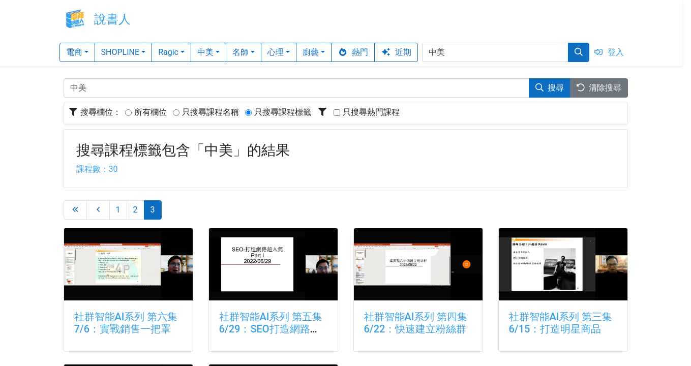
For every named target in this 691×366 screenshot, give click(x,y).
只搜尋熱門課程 (371, 112)
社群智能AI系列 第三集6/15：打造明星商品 (561, 323)
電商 (74, 52)
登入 (608, 52)
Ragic (168, 52)
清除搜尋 (599, 88)
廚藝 (311, 52)
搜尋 (549, 88)
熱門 (353, 52)
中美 (205, 52)
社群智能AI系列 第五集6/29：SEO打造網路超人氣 (271, 329)
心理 (275, 52)
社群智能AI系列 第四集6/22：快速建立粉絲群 (416, 323)
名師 (240, 52)
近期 (396, 52)
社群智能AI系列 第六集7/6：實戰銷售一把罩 (126, 323)
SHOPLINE (120, 52)
